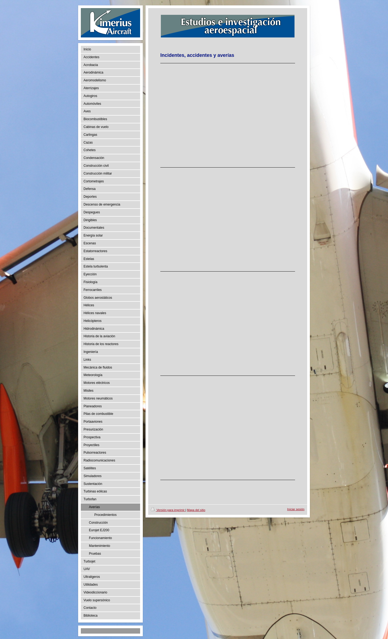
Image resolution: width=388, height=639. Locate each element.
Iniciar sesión (295, 509)
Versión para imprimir (168, 510)
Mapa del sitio (196, 510)
